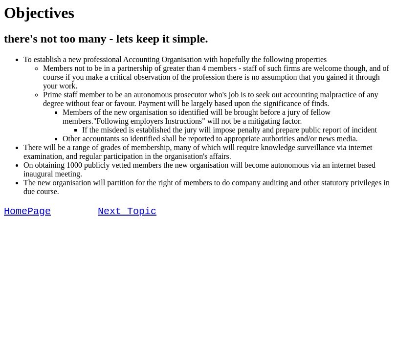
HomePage (27, 212)
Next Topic (127, 212)
